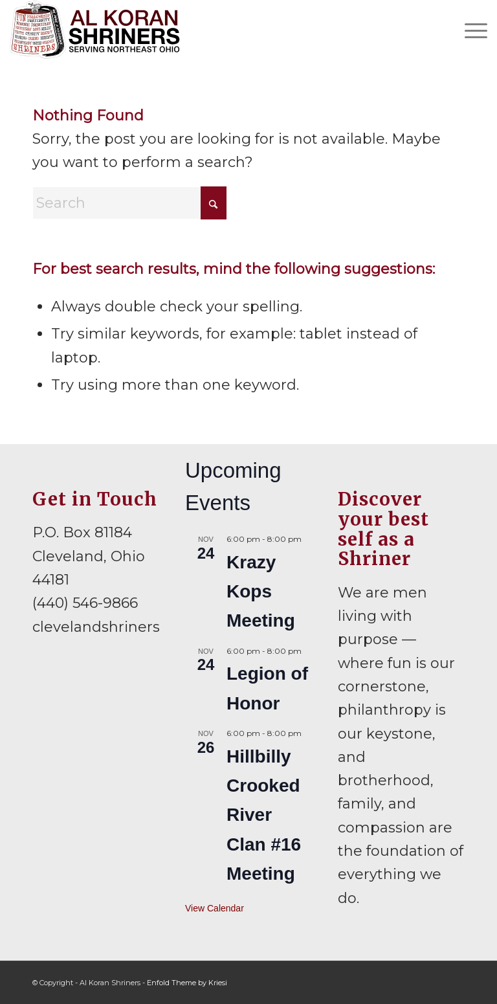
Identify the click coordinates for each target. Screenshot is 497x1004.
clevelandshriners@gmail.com (141, 627)
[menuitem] (469, 30)
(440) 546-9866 (85, 603)
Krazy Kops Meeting (260, 591)
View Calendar (214, 908)
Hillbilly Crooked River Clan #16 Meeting (263, 815)
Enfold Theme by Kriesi (187, 982)
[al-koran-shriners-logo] (94, 30)
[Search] (129, 202)
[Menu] (469, 30)
